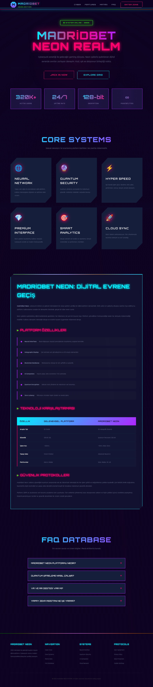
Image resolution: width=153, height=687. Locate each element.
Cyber (77, 5)
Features (90, 5)
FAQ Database (49, 666)
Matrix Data (48, 661)
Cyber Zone (48, 652)
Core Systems (49, 657)
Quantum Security (85, 657)
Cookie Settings (119, 666)
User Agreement (119, 652)
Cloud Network (84, 666)
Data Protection (119, 661)
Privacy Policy (118, 657)
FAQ (114, 5)
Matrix (104, 5)
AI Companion (84, 661)
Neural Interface (85, 652)
